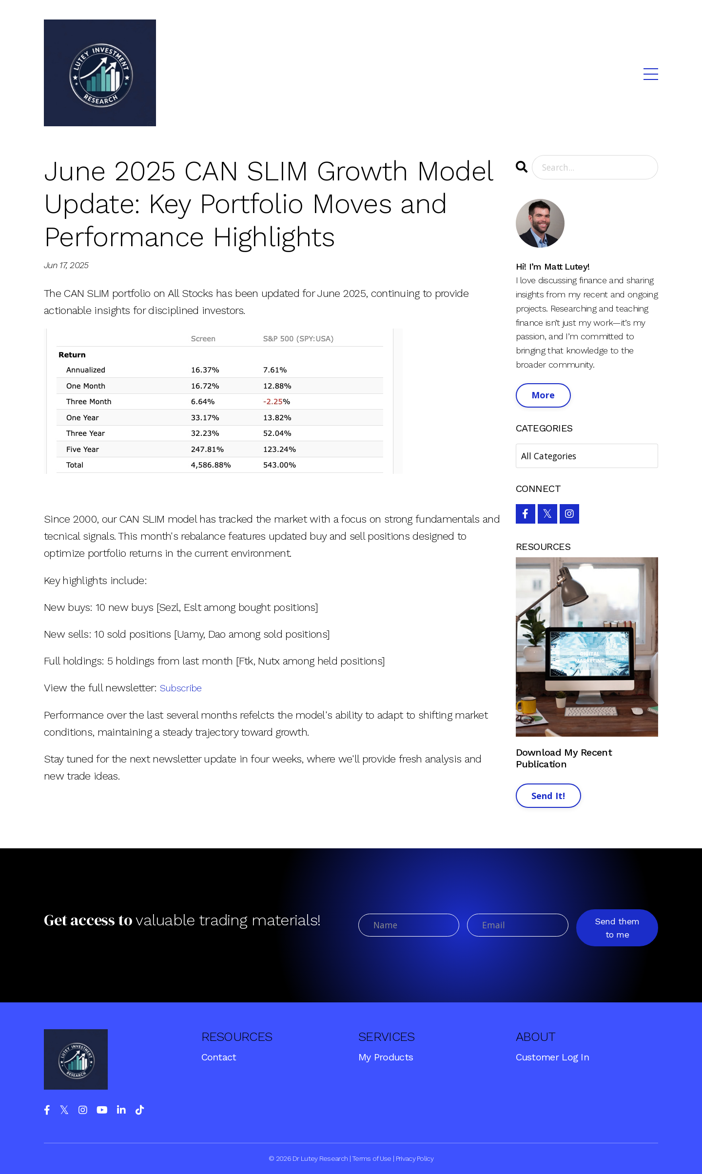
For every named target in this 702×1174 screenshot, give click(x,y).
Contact (218, 1057)
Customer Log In (552, 1057)
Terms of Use (371, 1158)
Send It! (548, 796)
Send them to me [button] (617, 927)
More (543, 395)
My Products (385, 1057)
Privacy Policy (414, 1158)
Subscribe (183, 688)
